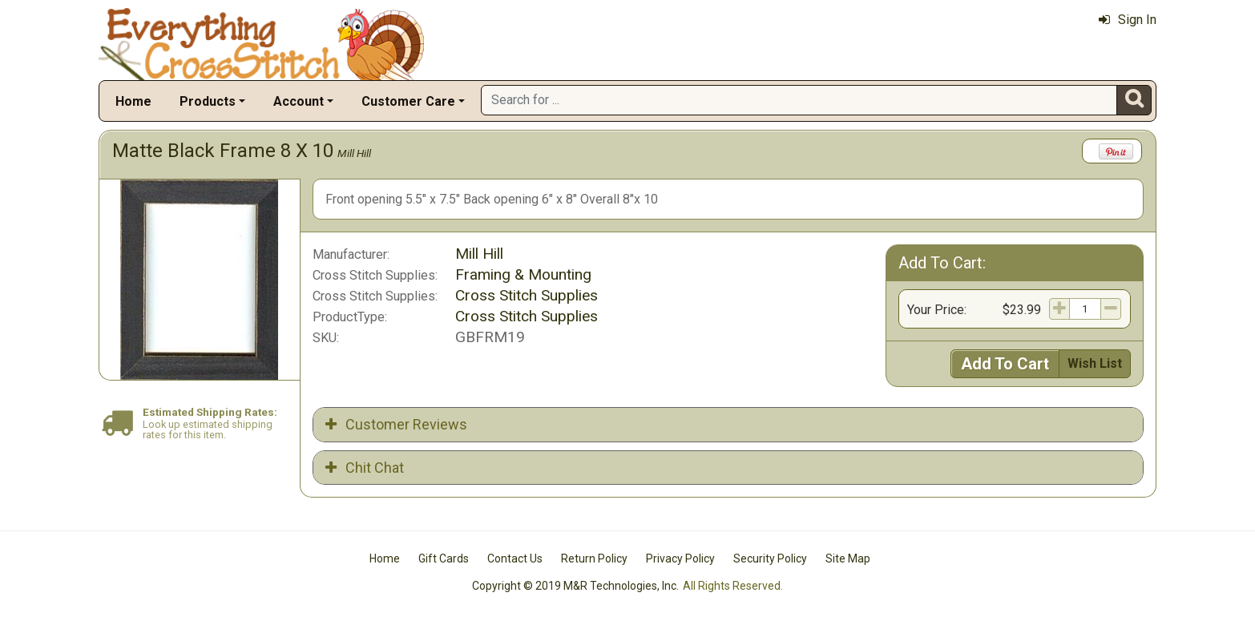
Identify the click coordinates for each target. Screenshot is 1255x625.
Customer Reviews (396, 424)
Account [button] (298, 101)
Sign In (1127, 19)
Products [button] (208, 101)
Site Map (847, 558)
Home (133, 101)
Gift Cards (443, 558)
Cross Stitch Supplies (526, 295)
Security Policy (770, 558)
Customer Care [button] (408, 101)
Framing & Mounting (523, 274)
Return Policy (594, 558)
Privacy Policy (680, 558)
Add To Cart (1005, 363)
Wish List (1094, 363)
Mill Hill (354, 153)
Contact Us (515, 558)
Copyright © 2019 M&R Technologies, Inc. (575, 585)
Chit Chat (364, 467)
